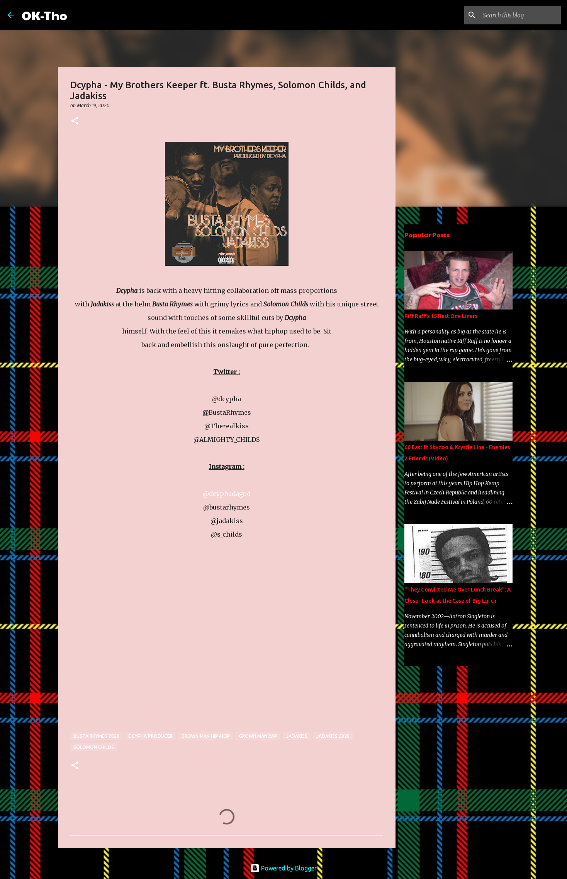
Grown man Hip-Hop (206, 736)
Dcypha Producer (150, 736)
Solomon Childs (93, 747)
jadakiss (296, 736)
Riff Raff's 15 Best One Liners (440, 316)
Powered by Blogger (283, 868)
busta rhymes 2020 (96, 736)
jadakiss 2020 (333, 736)
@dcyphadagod (227, 494)
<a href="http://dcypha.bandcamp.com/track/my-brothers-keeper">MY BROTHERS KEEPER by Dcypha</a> (137, 640)
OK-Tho (44, 15)
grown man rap (258, 736)
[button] (75, 121)
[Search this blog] (520, 15)
